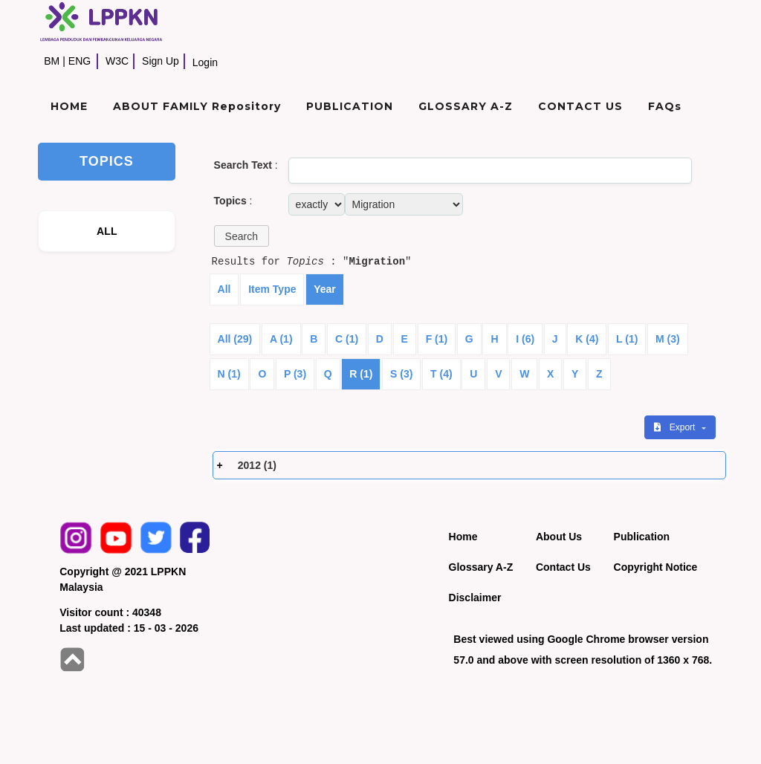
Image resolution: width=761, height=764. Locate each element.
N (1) (229, 374)
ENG (79, 61)
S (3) (401, 374)
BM (51, 61)
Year (325, 289)
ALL (107, 231)
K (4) (586, 339)
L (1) (627, 339)
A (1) (281, 339)
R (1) (360, 374)
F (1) (437, 339)
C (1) (346, 339)
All (224, 289)
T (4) (441, 374)
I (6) (525, 339)
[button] (241, 236)
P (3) (295, 374)
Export (675, 427)
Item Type (272, 289)
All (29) (235, 339)
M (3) (667, 339)
